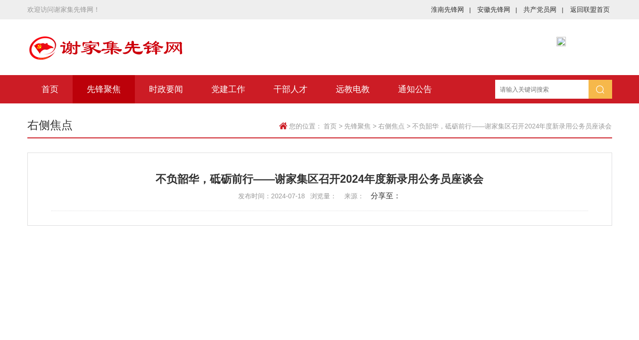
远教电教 (353, 89)
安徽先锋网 (497, 9)
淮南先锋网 (451, 9)
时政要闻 (166, 89)
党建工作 (228, 89)
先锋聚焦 (104, 89)
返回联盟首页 (590, 9)
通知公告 (415, 89)
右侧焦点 (391, 126)
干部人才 (290, 89)
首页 (49, 89)
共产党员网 (543, 9)
